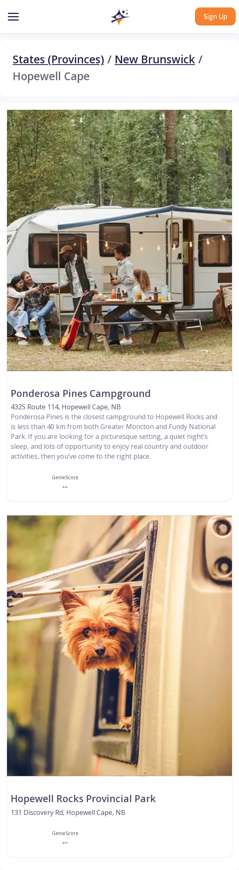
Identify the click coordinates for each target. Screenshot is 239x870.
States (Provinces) (58, 59)
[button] (119, 17)
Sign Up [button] (215, 16)
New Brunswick (155, 59)
